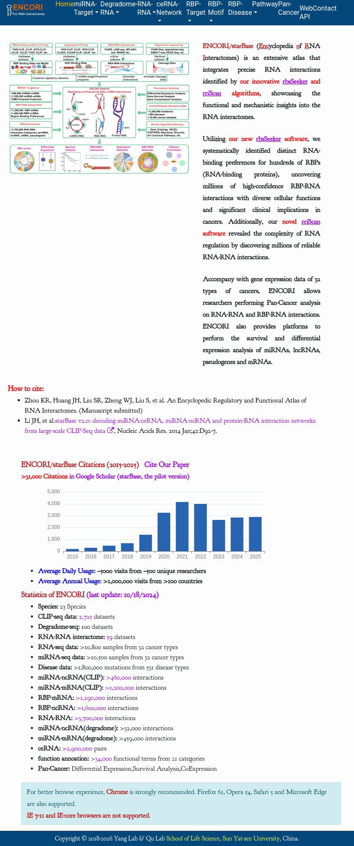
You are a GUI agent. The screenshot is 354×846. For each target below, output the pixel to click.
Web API (306, 12)
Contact (325, 8)
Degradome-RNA (119, 8)
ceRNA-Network (169, 8)
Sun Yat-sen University (251, 839)
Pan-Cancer (289, 8)
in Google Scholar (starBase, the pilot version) (105, 476)
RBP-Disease (240, 8)
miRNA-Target (85, 8)
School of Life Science (193, 839)
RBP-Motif (216, 8)
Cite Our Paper (164, 464)
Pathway (265, 4)
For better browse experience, (66, 792)
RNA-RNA (145, 8)
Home (64, 4)
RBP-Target (196, 8)
